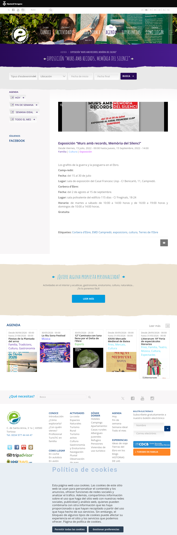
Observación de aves (77, 452)
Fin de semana (24, 98)
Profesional (55, 425)
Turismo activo (74, 427)
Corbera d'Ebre (81, 226)
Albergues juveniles (97, 423)
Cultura (13, 342)
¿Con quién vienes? (55, 420)
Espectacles (148, 348)
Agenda (111, 23)
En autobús (55, 447)
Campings (96, 411)
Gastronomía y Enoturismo (77, 438)
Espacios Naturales (75, 413)
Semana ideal (24, 105)
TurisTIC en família (55, 431)
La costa (74, 408)
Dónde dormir (90, 23)
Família (12, 338)
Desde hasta (21, 328)
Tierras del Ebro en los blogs (118, 440)
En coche (54, 443)
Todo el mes (23, 113)
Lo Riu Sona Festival (53, 329)
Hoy (17, 91)
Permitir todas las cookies (70, 529)
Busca (126, 69)
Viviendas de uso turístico (98, 438)
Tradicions (25, 338)
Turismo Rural (74, 420)
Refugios (96, 429)
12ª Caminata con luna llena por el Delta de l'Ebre (88, 332)
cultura (133, 226)
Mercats (120, 338)
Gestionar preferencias (106, 529)
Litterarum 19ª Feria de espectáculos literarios (153, 335)
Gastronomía (27, 342)
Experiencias (131, 23)
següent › (168, 319)
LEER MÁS (88, 292)
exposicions (120, 226)
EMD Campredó (102, 226)
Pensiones (97, 432)
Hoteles (95, 408)
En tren (53, 454)
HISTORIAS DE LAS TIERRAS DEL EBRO (119, 452)
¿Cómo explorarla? (55, 413)
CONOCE (45, 23)
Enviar (167, 427)
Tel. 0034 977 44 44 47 (19, 428)
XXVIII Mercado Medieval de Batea (119, 333)
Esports (79, 338)
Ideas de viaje (120, 433)
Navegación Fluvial (76, 445)
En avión (54, 450)
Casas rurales (98, 418)
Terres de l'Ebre (148, 226)
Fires (111, 338)
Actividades (65, 23)
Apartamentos (99, 415)
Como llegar (155, 23)
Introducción (56, 408)
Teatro (162, 341)
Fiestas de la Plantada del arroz (21, 333)
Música (46, 332)
